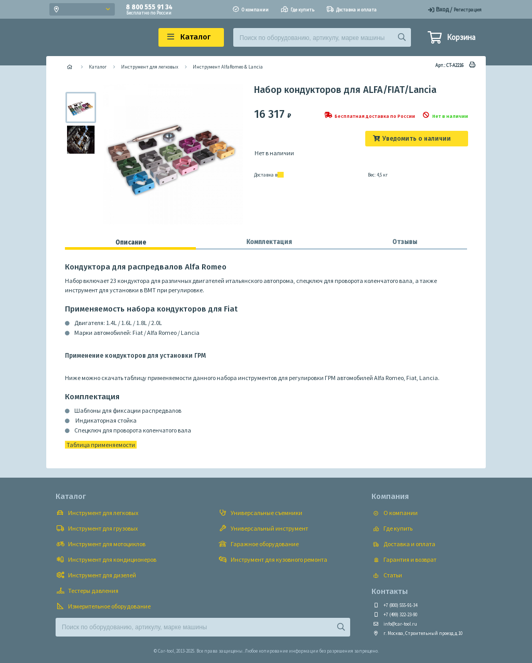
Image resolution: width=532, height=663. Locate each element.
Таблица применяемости (100, 445)
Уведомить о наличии (416, 138)
